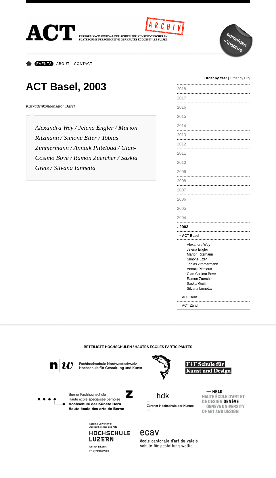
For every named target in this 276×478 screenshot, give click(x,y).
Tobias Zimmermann (202, 264)
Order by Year (215, 78)
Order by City (240, 78)
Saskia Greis (196, 284)
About (63, 64)
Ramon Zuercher (96, 157)
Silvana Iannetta (74, 167)
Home (30, 64)
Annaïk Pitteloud (95, 147)
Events (44, 64)
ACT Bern (189, 297)
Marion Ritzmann (200, 254)
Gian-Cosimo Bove (201, 274)
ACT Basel (190, 236)
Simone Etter (80, 137)
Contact (83, 64)
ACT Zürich (190, 306)
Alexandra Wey (55, 127)
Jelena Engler (96, 127)
